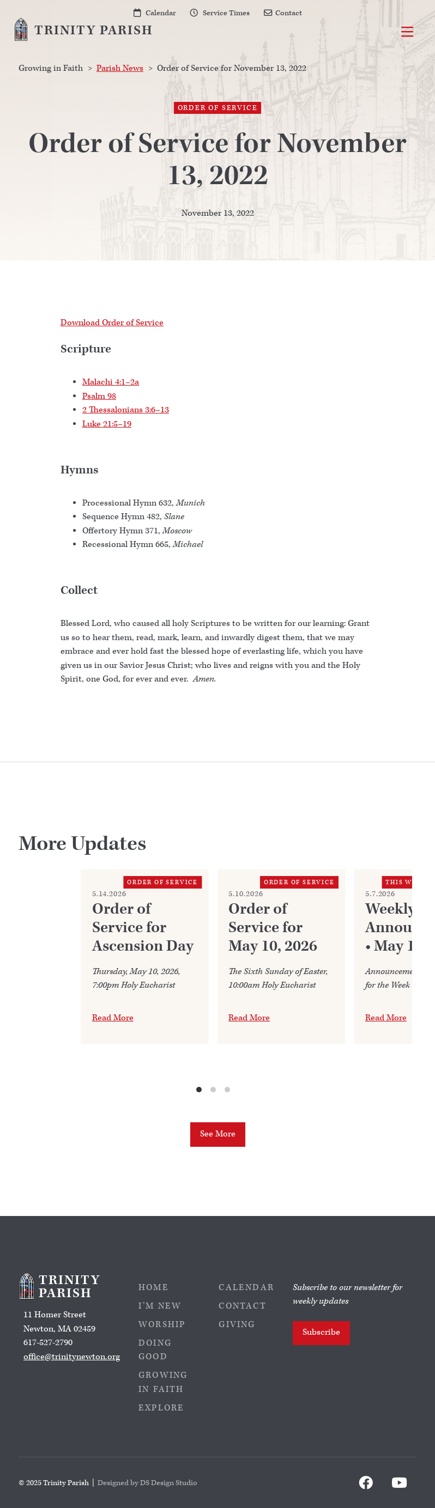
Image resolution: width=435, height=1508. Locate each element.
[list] (213, 981)
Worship (161, 1324)
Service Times (226, 13)
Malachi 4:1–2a (110, 382)
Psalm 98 (99, 396)
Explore (161, 1408)
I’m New (160, 1306)
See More (217, 1134)
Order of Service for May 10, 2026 (272, 928)
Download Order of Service (112, 323)
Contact (288, 13)
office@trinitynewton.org (71, 1357)
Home (153, 1287)
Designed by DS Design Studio (147, 1482)
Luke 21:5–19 (106, 424)
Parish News (119, 68)
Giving (237, 1324)
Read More (113, 1018)
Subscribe (321, 1332)
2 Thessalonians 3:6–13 (125, 410)
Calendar (161, 13)
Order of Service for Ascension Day (143, 928)
